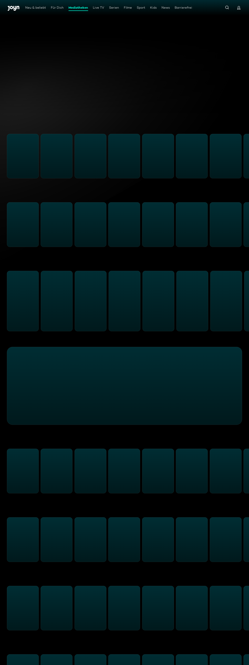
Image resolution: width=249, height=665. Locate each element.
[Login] (239, 8)
